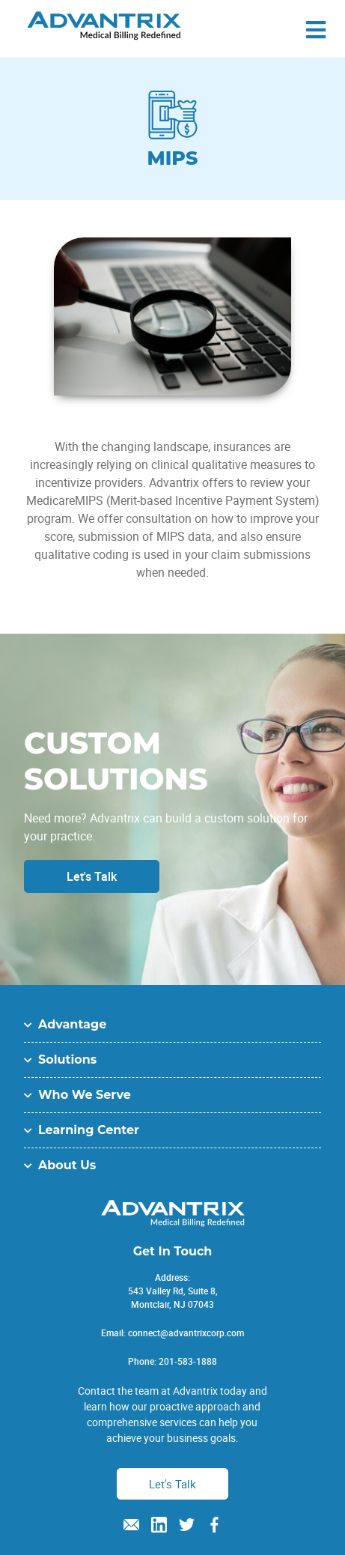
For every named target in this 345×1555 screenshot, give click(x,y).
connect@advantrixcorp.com (186, 1333)
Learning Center (88, 1130)
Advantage (72, 1024)
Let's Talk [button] (172, 1483)
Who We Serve (84, 1095)
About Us (67, 1165)
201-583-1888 (188, 1361)
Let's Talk (92, 876)
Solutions (67, 1059)
